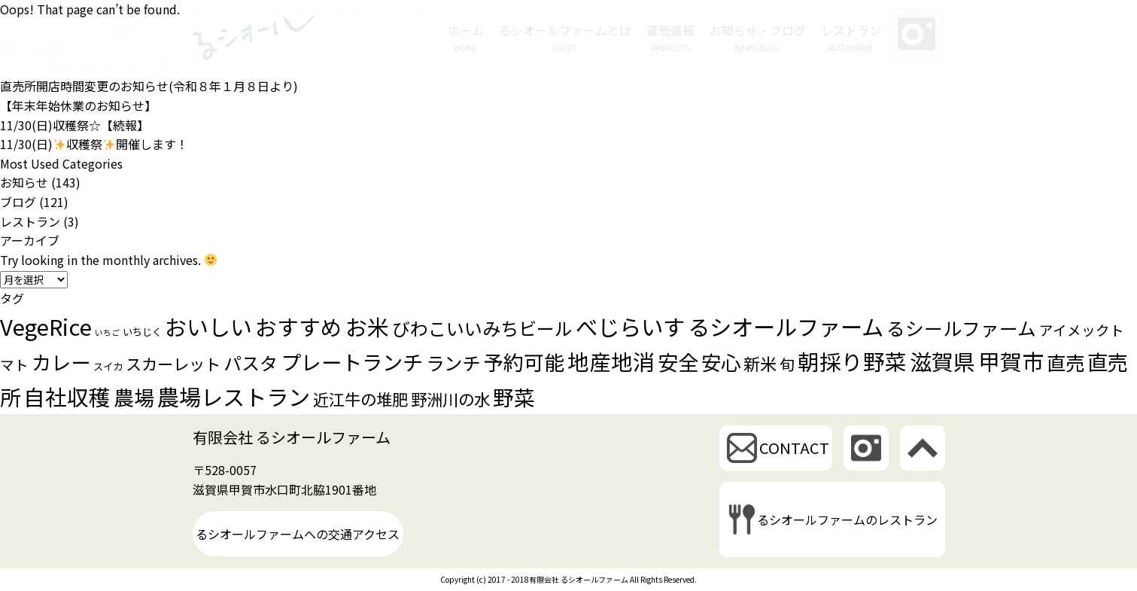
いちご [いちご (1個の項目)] (107, 332)
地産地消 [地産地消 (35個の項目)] (611, 361)
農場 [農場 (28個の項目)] (134, 397)
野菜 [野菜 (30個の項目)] (514, 397)
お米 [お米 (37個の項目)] (367, 326)
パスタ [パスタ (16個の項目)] (250, 362)
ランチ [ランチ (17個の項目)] (453, 362)
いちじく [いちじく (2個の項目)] (142, 331)
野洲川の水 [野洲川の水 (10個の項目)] (450, 398)
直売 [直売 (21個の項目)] (1065, 362)
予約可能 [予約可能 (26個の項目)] (523, 361)
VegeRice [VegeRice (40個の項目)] (46, 326)
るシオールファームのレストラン (847, 519)
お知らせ (24, 182)
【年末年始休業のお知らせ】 (78, 105)
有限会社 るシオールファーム (292, 437)
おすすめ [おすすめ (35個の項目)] (298, 326)
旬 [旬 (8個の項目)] (787, 364)
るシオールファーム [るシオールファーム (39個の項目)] (785, 326)
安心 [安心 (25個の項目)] (720, 361)
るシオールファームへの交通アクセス (298, 534)
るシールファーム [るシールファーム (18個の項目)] (961, 327)
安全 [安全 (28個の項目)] (678, 361)
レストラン (30, 221)
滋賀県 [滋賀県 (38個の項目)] (942, 360)
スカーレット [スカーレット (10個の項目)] (173, 363)
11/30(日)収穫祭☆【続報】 (74, 125)
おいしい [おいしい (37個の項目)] (208, 326)
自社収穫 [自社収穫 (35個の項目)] (67, 396)
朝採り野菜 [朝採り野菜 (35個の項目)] (852, 361)
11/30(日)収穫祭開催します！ (94, 144)
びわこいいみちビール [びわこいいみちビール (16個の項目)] (482, 328)
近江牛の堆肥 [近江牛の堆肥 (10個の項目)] (360, 398)
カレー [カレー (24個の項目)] (61, 361)
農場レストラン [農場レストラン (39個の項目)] (233, 396)
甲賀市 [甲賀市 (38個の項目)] (1011, 360)
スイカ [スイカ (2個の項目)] (108, 366)
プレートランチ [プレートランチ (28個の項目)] (352, 361)
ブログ (18, 202)
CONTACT (794, 447)
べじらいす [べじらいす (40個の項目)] (630, 326)
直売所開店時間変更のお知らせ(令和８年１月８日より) (149, 86)
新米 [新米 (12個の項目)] (760, 363)
